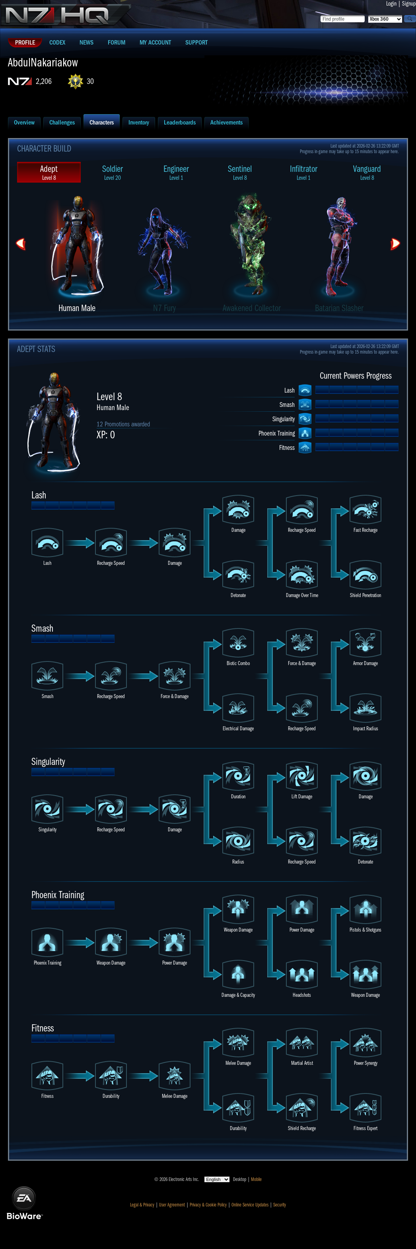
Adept (49, 172)
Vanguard (367, 172)
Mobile (256, 1179)
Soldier (112, 172)
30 (90, 81)
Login (391, 3)
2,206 (44, 81)
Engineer (176, 172)
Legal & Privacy (142, 1205)
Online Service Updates (249, 1205)
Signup (409, 3)
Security (279, 1205)
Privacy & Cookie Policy (208, 1205)
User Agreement (172, 1205)
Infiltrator (303, 172)
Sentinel (240, 172)
